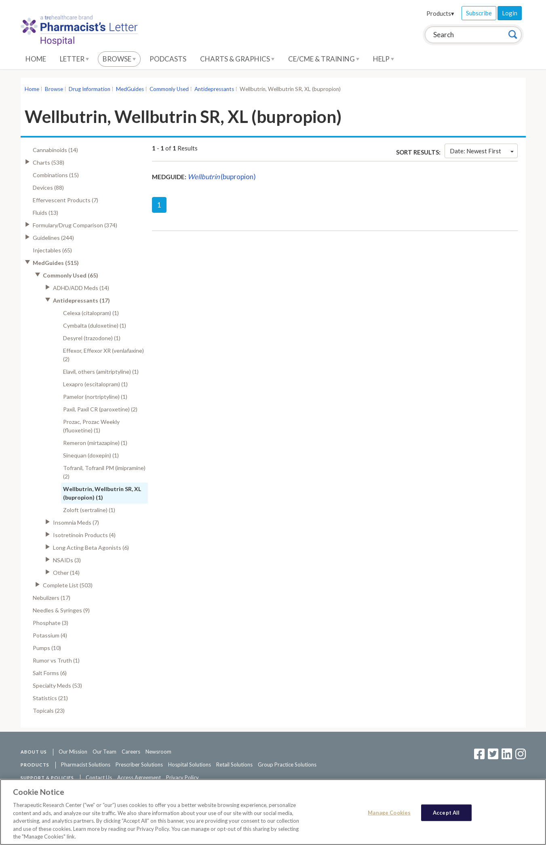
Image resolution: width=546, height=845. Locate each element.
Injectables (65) (52, 250)
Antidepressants (214, 89)
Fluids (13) (45, 212)
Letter (74, 59)
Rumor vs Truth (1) (56, 660)
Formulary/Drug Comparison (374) (75, 225)
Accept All (446, 812)
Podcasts (168, 59)
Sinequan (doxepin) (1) (91, 455)
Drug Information (89, 89)
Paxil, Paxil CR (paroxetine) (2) (100, 409)
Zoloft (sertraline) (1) (89, 509)
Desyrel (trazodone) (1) (91, 338)
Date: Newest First (482, 151)
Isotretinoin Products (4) (84, 535)
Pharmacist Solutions (85, 764)
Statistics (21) (50, 698)
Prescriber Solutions (139, 764)
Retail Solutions (234, 764)
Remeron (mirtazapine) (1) (95, 442)
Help (383, 59)
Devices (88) (48, 187)
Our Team (104, 751)
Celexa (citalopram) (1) (91, 312)
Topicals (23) (49, 710)
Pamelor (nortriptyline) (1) (95, 396)
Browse (119, 59)
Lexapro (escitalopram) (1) (95, 384)
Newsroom (158, 751)
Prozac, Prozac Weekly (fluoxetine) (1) (91, 426)
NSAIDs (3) (67, 560)
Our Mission (73, 751)
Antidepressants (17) (81, 300)
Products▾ (440, 13)
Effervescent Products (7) (65, 200)
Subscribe (479, 13)
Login (509, 13)
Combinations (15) (56, 175)
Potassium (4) (50, 635)
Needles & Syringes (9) (61, 610)
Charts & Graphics (237, 59)
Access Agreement (139, 777)
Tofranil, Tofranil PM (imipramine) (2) (104, 472)
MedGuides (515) (56, 262)
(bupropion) (222, 176)
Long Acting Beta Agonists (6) (91, 547)
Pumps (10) (47, 647)
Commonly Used (169, 89)
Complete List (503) (68, 585)
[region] (273, 812)
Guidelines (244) (53, 237)
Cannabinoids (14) (55, 149)
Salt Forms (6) (50, 672)
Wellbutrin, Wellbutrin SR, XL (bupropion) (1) (102, 493)
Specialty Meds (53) (57, 685)
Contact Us (99, 777)
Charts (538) (48, 162)
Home (35, 59)
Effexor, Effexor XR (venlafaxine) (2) (103, 354)
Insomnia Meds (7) (76, 522)
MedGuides (130, 89)
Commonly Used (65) (70, 275)
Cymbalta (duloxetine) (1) (94, 325)
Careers (131, 751)
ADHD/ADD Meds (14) (81, 287)
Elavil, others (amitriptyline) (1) (101, 371)
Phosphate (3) (50, 622)
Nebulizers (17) (51, 597)
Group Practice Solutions (287, 764)
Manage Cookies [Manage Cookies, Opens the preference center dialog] (389, 812)
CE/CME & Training (323, 59)
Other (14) (66, 572)
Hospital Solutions (189, 764)
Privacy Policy (182, 777)
